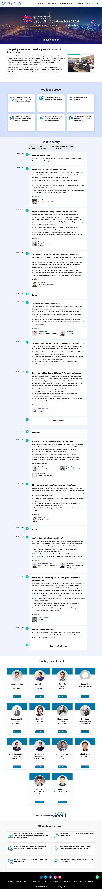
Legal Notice (90, 881)
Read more (10, 77)
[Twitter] (46, 877)
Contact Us (18, 881)
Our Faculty (45, 881)
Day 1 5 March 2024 (32, 147)
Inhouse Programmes (56, 881)
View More (17, 696)
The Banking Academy (50, 887)
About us (10, 881)
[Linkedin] (50, 877)
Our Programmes (35, 881)
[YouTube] (60, 877)
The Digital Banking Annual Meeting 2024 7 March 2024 (60, 147)
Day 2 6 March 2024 (42, 147)
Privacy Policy (67, 881)
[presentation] (91, 70)
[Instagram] (55, 877)
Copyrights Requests (79, 881)
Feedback (26, 881)
